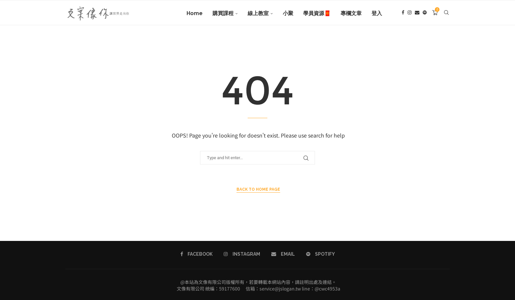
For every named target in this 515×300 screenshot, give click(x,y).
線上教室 (258, 13)
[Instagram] (410, 13)
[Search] (446, 13)
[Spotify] (425, 13)
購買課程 (223, 13)
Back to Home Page (258, 189)
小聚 (288, 13)
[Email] (417, 13)
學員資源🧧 (317, 13)
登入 (376, 13)
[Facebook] (403, 13)
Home (195, 13)
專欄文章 (351, 13)
